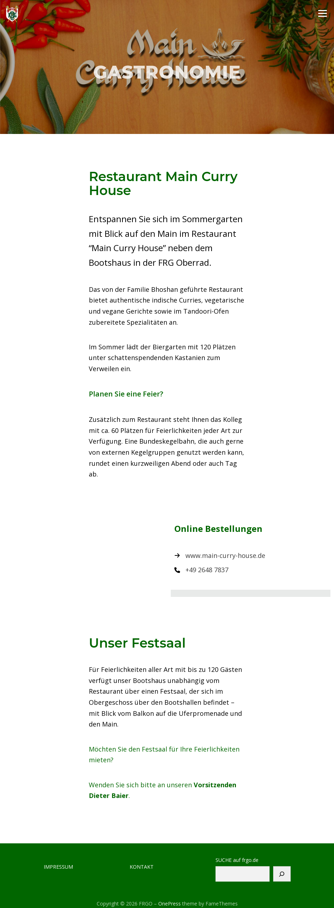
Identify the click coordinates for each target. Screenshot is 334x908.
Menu (322, 13)
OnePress (169, 903)
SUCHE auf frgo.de (237, 860)
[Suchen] (282, 874)
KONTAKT (142, 866)
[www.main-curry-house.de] (219, 555)
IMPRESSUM (58, 866)
